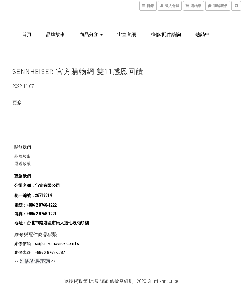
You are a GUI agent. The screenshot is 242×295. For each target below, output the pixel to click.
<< (53, 261)
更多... (19, 102)
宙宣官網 (126, 34)
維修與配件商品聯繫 (35, 234)
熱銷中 (202, 34)
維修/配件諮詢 (166, 34)
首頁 (26, 34)
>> (32, 261)
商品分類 (91, 34)
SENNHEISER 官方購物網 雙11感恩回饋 (78, 72)
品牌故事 (55, 34)
